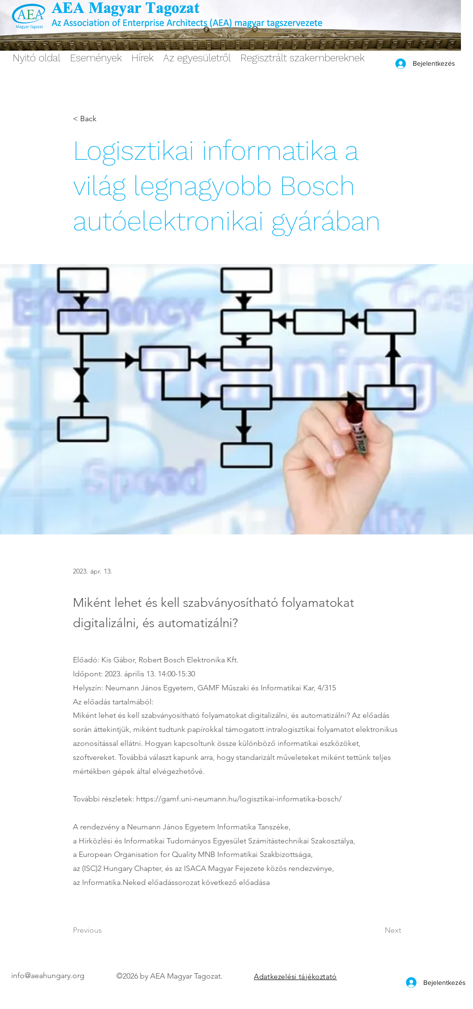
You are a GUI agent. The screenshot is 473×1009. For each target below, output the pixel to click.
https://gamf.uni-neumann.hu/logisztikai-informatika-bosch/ (239, 798)
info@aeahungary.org (47, 975)
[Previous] (105, 930)
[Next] (377, 930)
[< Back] (105, 119)
